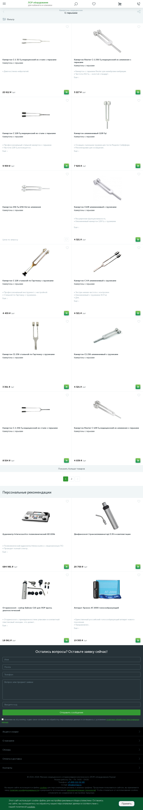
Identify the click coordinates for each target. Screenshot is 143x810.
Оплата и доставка (71, 758)
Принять (126, 803)
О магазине (71, 740)
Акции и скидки (71, 731)
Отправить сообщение (71, 712)
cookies (43, 787)
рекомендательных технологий (81, 790)
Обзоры (71, 749)
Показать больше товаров (71, 468)
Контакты (71, 767)
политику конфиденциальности (24, 790)
